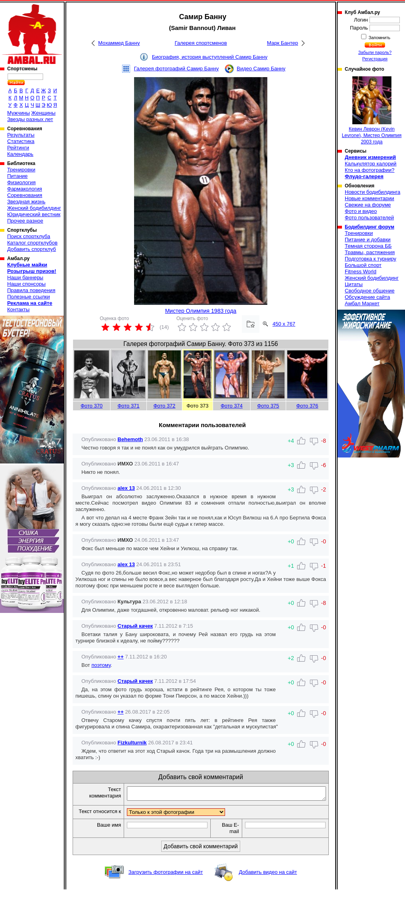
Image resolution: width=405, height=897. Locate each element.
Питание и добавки (368, 240)
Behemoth (130, 439)
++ (121, 657)
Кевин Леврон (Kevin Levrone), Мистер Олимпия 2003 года (372, 110)
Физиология (21, 182)
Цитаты (354, 284)
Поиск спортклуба (28, 236)
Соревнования (24, 195)
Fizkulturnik (132, 743)
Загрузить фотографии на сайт (165, 880)
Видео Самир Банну (261, 69)
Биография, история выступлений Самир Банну (209, 57)
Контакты (18, 309)
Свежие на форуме (368, 205)
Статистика (20, 141)
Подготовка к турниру (370, 259)
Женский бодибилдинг (34, 208)
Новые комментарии (369, 198)
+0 (291, 682)
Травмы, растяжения (370, 252)
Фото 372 (164, 406)
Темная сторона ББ (368, 246)
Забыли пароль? (375, 52)
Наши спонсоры (26, 284)
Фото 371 (128, 406)
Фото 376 (307, 406)
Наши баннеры (25, 277)
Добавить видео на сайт (268, 880)
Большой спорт (363, 265)
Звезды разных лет (30, 119)
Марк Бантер (282, 43)
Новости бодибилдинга (372, 192)
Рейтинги (18, 148)
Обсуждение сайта (367, 297)
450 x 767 (284, 324)
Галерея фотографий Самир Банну (176, 69)
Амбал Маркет (362, 303)
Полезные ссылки (28, 297)
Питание (17, 176)
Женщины (43, 113)
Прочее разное (25, 221)
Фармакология (24, 189)
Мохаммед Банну (119, 43)
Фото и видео (361, 211)
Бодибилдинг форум (369, 227)
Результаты (20, 135)
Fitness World (360, 271)
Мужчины (18, 113)
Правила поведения (31, 290)
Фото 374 (232, 406)
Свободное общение (370, 291)
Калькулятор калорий (371, 164)
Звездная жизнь (26, 202)
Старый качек (135, 626)
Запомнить (379, 37)
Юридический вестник (33, 214)
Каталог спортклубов (32, 243)
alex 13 (126, 488)
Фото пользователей (369, 218)
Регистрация (374, 58)
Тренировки (21, 170)
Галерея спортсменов (201, 43)
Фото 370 (92, 406)
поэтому (101, 665)
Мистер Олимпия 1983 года (201, 311)
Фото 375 (268, 406)
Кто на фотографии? (370, 170)
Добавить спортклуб (31, 249)
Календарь (20, 154)
